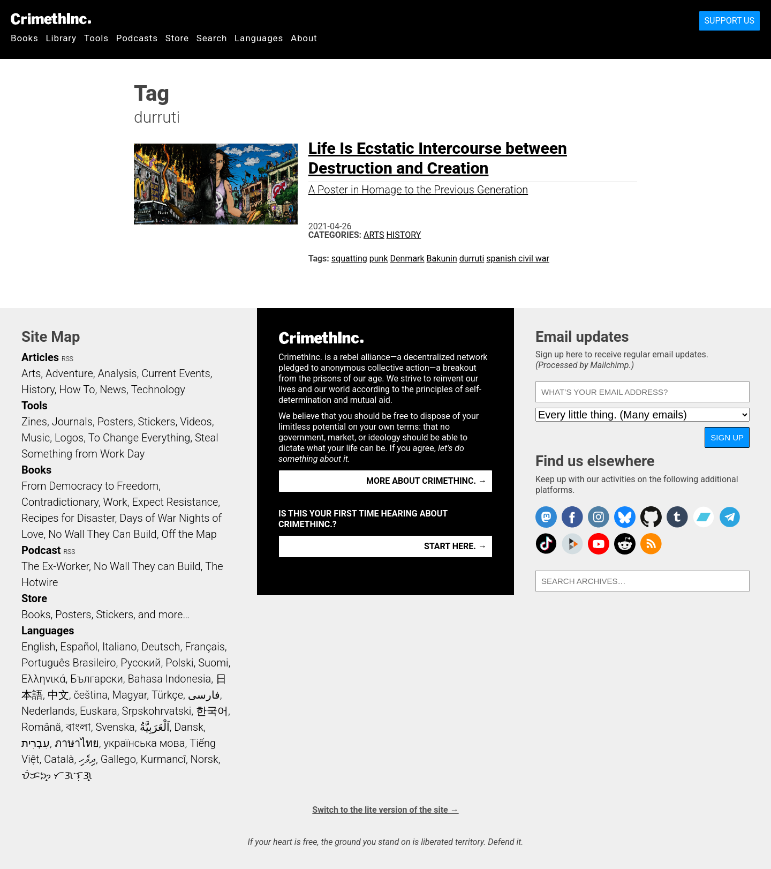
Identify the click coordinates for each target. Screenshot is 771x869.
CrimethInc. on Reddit (625, 544)
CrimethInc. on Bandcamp (703, 517)
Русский (140, 662)
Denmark (407, 258)
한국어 (212, 711)
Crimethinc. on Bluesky (625, 517)
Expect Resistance (175, 502)
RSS (67, 359)
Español (78, 646)
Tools (96, 38)
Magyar (129, 694)
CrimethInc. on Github (651, 517)
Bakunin (442, 258)
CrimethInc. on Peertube (572, 544)
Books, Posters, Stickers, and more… (105, 614)
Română (41, 727)
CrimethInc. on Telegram (729, 517)
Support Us (729, 21)
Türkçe (167, 694)
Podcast (41, 550)
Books (25, 38)
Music (35, 437)
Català (59, 759)
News (113, 389)
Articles (40, 357)
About (304, 38)
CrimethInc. (51, 19)
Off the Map (188, 534)
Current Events (175, 373)
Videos (196, 421)
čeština (90, 694)
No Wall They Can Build (102, 534)
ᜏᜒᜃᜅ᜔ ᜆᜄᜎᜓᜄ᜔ (56, 775)
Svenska (115, 727)
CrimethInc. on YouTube (598, 544)
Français (205, 646)
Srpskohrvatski (157, 711)
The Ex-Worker (55, 566)
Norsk (204, 759)
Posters (115, 421)
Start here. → (455, 546)
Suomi (213, 662)
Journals (72, 421)
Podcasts (137, 38)
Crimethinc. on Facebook (572, 517)
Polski (179, 662)
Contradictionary (60, 502)
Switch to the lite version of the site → (385, 810)
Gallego (118, 759)
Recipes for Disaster (68, 518)
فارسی (204, 694)
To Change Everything (139, 437)
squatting (349, 258)
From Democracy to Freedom (89, 486)
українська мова (144, 743)
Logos (69, 437)
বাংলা (78, 727)
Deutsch (160, 646)
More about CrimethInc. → (426, 481)
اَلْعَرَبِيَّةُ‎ (155, 727)
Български (96, 678)
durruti (472, 258)
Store (177, 38)
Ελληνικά (43, 678)
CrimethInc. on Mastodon (546, 517)
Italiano (119, 646)
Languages (259, 38)
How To (77, 389)
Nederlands (48, 711)
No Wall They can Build (147, 566)
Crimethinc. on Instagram (598, 517)
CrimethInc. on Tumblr (677, 517)
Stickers (157, 421)
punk (378, 258)
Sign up (727, 437)
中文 (58, 694)
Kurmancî (163, 759)
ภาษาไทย (77, 743)
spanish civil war (517, 258)
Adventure (69, 373)
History (404, 235)
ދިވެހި (87, 759)
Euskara (98, 711)
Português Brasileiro (68, 662)
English (38, 646)
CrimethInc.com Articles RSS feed (651, 544)
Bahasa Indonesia (169, 678)
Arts (374, 235)
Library (61, 38)
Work (115, 502)
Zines (34, 421)
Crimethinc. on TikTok (546, 544)
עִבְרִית (35, 743)
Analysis (117, 373)
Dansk (188, 727)
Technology (158, 389)
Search (211, 38)
